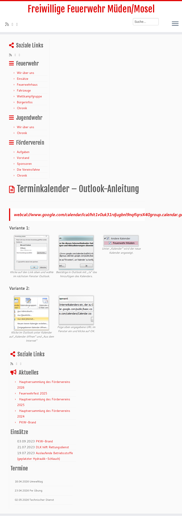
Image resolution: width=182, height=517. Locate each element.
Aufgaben (23, 152)
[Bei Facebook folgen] (18, 24)
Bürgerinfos (25, 102)
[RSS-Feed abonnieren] (8, 24)
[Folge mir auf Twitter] (14, 24)
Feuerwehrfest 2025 (33, 393)
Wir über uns (25, 73)
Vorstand (23, 158)
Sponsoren (24, 164)
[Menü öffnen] (175, 24)
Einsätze (22, 79)
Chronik (22, 108)
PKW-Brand (27, 422)
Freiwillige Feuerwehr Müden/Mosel (91, 9)
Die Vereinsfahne (28, 170)
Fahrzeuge (24, 90)
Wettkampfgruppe (29, 96)
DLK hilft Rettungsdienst (52, 447)
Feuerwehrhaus (27, 85)
